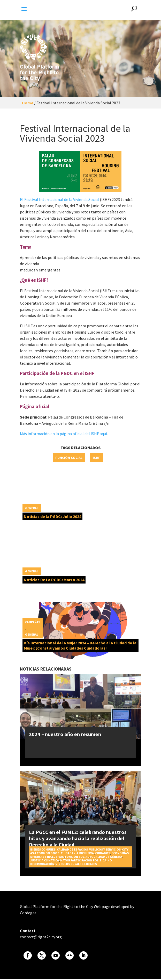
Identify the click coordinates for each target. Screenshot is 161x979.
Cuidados (102, 853)
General (31, 508)
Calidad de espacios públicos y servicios (89, 849)
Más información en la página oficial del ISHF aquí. (64, 433)
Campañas (32, 622)
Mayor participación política (83, 860)
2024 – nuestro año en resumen (65, 734)
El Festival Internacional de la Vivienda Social (59, 199)
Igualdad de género (106, 857)
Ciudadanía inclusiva (77, 853)
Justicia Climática (44, 860)
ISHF (96, 457)
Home (27, 102)
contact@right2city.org (41, 936)
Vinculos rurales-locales (76, 864)
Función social (68, 457)
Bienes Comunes (43, 849)
